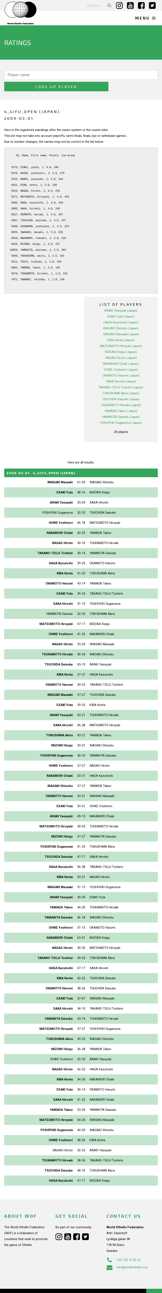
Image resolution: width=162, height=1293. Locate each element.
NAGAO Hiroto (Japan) (121, 346)
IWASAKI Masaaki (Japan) (121, 323)
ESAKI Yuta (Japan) (120, 305)
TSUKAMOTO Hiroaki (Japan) (121, 393)
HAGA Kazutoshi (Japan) (121, 311)
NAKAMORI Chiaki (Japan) (121, 352)
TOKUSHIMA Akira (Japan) (121, 382)
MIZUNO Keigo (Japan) (121, 340)
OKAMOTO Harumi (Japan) (121, 364)
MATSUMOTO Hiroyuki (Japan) (121, 334)
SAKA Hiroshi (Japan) (121, 370)
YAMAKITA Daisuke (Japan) (121, 405)
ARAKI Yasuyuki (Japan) (121, 299)
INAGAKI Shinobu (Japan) (121, 317)
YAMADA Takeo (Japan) (121, 399)
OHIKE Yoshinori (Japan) (121, 358)
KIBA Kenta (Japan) (120, 328)
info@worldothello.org (127, 1256)
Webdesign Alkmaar (30, 1285)
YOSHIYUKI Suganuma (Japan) (121, 411)
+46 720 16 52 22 (123, 1248)
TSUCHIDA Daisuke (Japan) (121, 387)
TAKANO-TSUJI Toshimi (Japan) (121, 376)
